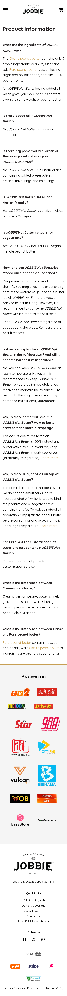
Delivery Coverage (33, 905)
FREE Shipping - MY (33, 900)
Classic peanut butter (25, 58)
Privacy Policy (35, 988)
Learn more (50, 458)
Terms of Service (14, 988)
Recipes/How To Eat (33, 911)
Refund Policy (54, 988)
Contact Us (34, 916)
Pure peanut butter (23, 70)
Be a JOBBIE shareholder (33, 921)
